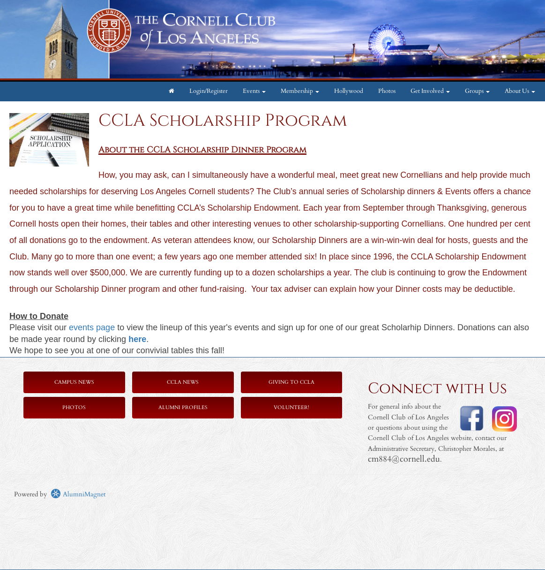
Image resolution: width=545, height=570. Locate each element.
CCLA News (183, 382)
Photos (387, 91)
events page (92, 327)
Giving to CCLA (291, 382)
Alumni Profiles (183, 407)
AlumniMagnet (78, 494)
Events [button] (254, 91)
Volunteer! (291, 407)
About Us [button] (520, 91)
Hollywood (348, 91)
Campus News (74, 382)
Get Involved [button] (430, 91)
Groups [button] (477, 91)
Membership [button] (300, 91)
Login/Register (208, 91)
